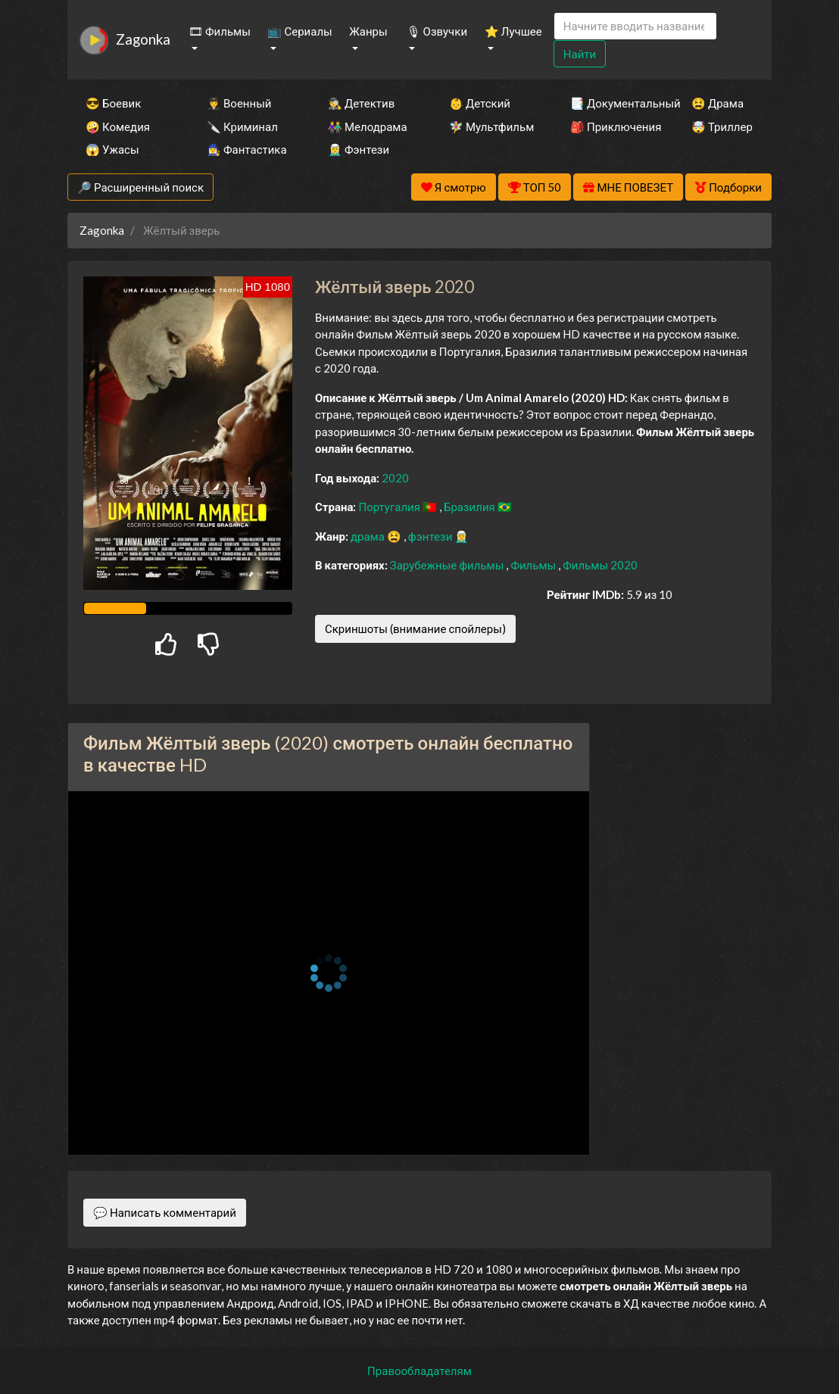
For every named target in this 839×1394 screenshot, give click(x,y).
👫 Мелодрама (367, 126)
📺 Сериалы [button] (299, 31)
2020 (395, 478)
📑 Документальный (610, 103)
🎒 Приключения (610, 126)
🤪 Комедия (118, 126)
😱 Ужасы (112, 149)
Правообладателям (419, 1370)
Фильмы (534, 565)
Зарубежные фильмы (448, 565)
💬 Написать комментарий (164, 1212)
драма (369, 536)
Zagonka (143, 39)
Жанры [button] (368, 31)
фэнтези (431, 536)
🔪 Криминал (242, 126)
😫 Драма (717, 103)
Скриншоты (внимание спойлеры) (415, 628)
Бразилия (470, 506)
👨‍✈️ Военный (239, 103)
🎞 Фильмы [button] (220, 31)
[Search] (635, 26)
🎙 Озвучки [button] (437, 31)
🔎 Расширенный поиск (140, 187)
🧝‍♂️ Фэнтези (358, 149)
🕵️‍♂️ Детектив (361, 103)
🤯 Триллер (722, 126)
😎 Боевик (113, 103)
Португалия (390, 506)
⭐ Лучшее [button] (513, 31)
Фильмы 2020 (600, 565)
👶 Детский (479, 103)
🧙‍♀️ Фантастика (247, 149)
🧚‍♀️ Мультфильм (489, 126)
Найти (579, 54)
